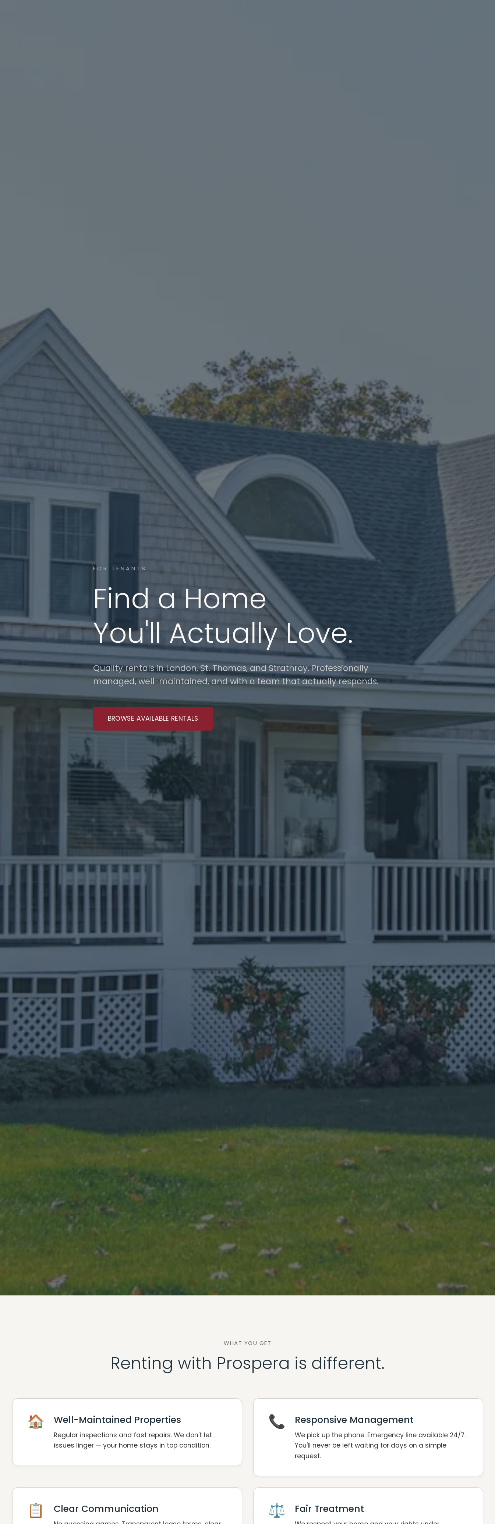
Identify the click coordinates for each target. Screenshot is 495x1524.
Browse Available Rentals (153, 718)
